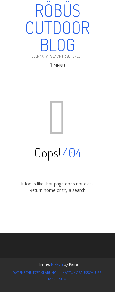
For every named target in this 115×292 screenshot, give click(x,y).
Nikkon (57, 264)
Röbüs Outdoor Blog (57, 27)
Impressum (57, 279)
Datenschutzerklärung (35, 272)
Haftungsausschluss (81, 272)
